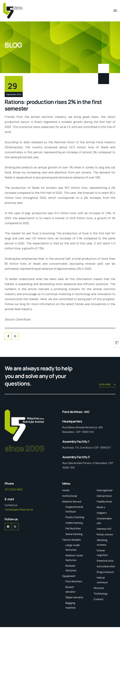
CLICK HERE (107, 442)
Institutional (69, 554)
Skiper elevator (74, 655)
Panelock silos (105, 618)
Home (65, 548)
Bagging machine (70, 663)
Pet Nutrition (73, 586)
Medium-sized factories (74, 616)
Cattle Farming (74, 580)
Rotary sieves (105, 592)
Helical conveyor (102, 638)
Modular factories (70, 626)
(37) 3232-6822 (14, 547)
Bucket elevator (70, 647)
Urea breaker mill (104, 579)
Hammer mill (104, 586)
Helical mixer (104, 554)
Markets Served (71, 559)
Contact (98, 657)
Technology (101, 651)
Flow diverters (73, 639)
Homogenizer (105, 548)
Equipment (68, 634)
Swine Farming (73, 592)
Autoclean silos (106, 624)
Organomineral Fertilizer (74, 567)
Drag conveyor (105, 630)
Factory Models (71, 597)
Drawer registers (102, 611)
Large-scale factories (72, 605)
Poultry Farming (74, 575)
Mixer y (101, 565)
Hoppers (102, 570)
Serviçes (99, 646)
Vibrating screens (102, 600)
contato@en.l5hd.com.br (19, 567)
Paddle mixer (104, 559)
